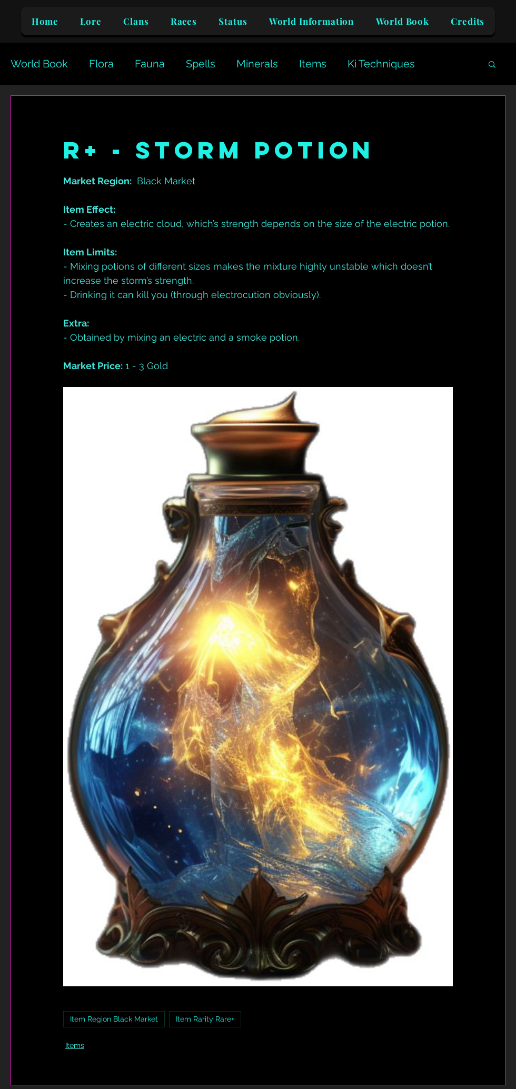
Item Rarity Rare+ (205, 1019)
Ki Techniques (381, 63)
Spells (200, 63)
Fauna (150, 63)
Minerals (257, 63)
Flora (101, 63)
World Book (39, 63)
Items (312, 63)
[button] (492, 64)
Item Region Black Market (114, 1019)
